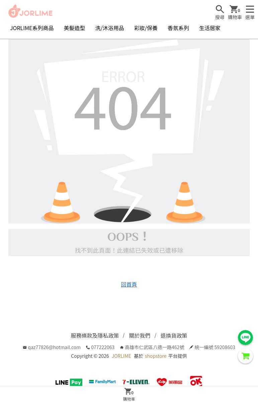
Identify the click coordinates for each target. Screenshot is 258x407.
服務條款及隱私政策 (95, 335)
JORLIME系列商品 (32, 28)
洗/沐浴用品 (109, 28)
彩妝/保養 (146, 28)
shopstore (156, 355)
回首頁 (129, 284)
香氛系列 (178, 28)
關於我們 (139, 335)
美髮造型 (74, 28)
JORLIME (121, 355)
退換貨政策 (174, 335)
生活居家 (210, 28)
